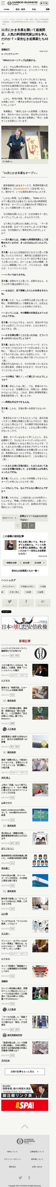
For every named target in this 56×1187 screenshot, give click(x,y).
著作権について (37, 1159)
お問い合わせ (37, 1167)
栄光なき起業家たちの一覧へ (25, 571)
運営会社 (12, 1167)
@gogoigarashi (21, 188)
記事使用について (37, 1152)
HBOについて (12, 1152)
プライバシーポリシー (12, 1159)
